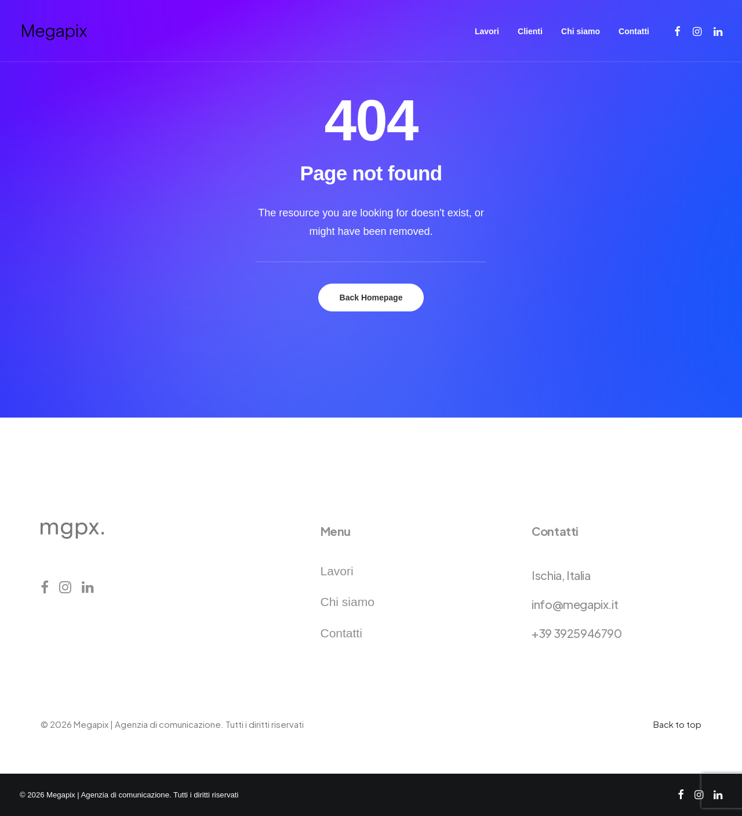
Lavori (487, 31)
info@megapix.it (575, 604)
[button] (678, 31)
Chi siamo (580, 31)
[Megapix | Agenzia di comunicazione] (54, 31)
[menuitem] (487, 31)
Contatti (634, 31)
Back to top (677, 724)
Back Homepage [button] (371, 297)
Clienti (530, 31)
